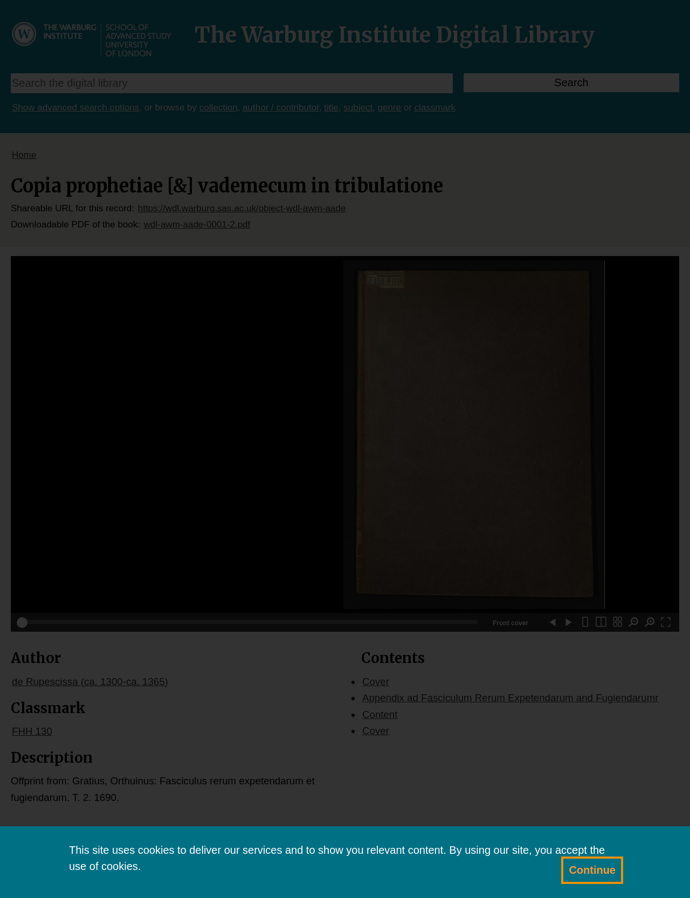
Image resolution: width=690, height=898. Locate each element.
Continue (592, 870)
